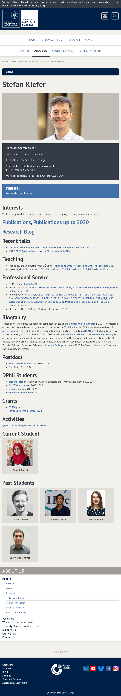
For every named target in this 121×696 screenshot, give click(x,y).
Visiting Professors (15, 602)
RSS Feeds (7, 672)
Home (33, 39)
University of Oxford (59, 692)
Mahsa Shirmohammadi (22, 363)
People (29, 61)
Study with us (52, 39)
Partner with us (89, 50)
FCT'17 (48, 298)
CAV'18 (25, 298)
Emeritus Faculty (15, 607)
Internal (6, 668)
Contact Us (9, 637)
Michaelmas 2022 (56, 269)
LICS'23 (39, 294)
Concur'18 (14, 298)
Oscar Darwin (16, 388)
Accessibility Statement (14, 682)
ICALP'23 (50, 294)
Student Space (62, 50)
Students (10, 593)
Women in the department (18, 622)
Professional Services (17, 597)
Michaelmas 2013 (62, 265)
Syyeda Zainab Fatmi (21, 392)
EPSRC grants (16, 407)
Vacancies (8, 618)
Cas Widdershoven (19, 385)
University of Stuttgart (82, 323)
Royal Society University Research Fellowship (88, 334)
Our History (9, 633)
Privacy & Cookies (11, 679)
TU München (71, 327)
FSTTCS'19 (85, 294)
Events (25, 50)
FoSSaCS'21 (30, 283)
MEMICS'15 (91, 298)
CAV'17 (68, 298)
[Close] (118, 2)
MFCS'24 (29, 294)
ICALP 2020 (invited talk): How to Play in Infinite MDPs (39, 251)
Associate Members (16, 612)
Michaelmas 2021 (35, 269)
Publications (16, 222)
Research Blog (18, 231)
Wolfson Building (16, 175)
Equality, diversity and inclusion (21, 626)
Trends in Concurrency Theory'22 (57, 287)
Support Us (9, 630)
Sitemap (6, 675)
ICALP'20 (82, 287)
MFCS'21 (73, 294)
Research (73, 39)
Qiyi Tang (14, 367)
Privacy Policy (38, 5)
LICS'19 (96, 294)
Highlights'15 (105, 298)
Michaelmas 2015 (105, 265)
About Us (42, 50)
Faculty (40, 61)
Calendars (7, 664)
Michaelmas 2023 (77, 269)
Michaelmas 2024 (98, 269)
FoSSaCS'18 (36, 298)
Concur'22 (61, 294)
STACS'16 (78, 298)
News (88, 39)
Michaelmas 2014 (84, 265)
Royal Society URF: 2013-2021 (25, 410)
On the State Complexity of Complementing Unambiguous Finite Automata (51, 247)
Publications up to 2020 (61, 222)
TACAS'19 (106, 294)
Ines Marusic (16, 381)
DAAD (87, 330)
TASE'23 (33, 287)
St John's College (53, 345)
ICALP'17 (58, 298)
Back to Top (60, 651)
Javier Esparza (10, 330)
